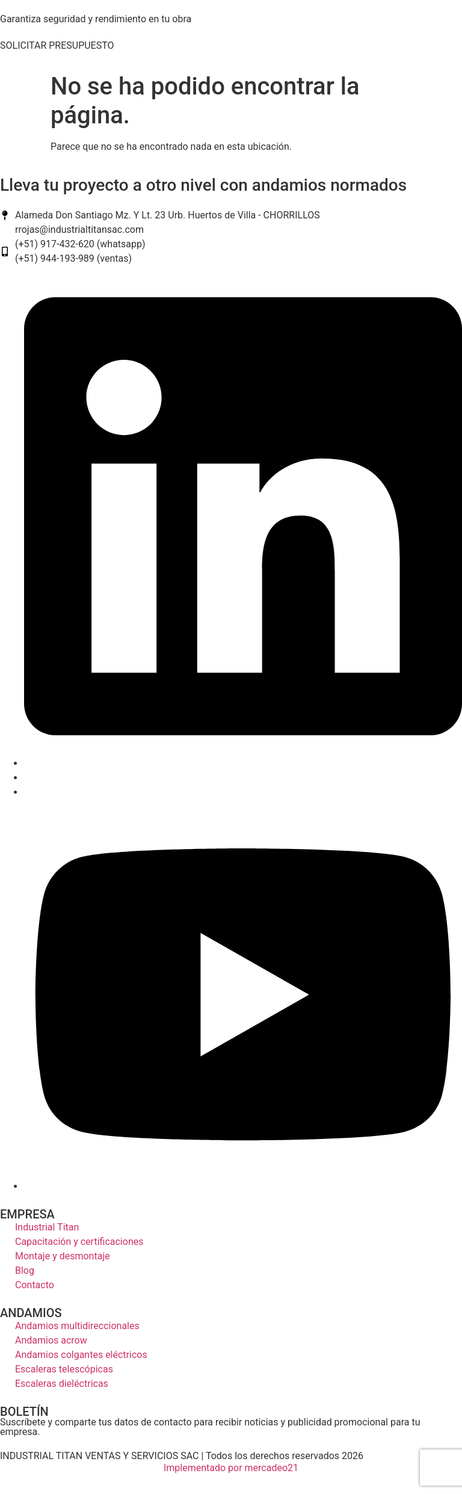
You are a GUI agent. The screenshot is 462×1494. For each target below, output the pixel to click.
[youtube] (243, 1186)
